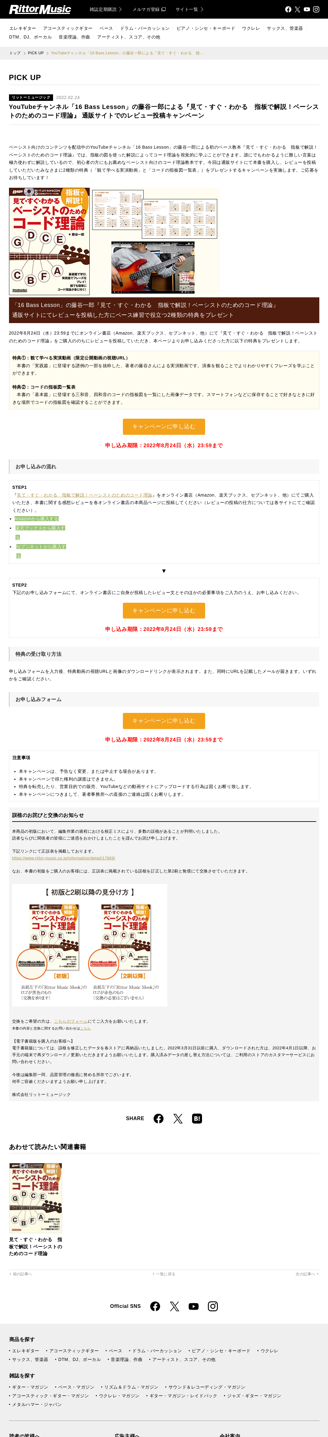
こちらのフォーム (71, 1021)
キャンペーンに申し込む (163, 426)
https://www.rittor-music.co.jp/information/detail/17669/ (63, 858)
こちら (85, 1028)
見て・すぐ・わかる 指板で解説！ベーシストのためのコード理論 (84, 495)
